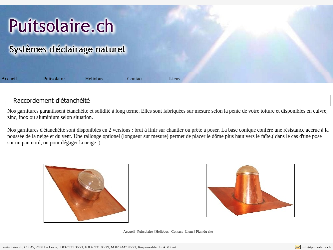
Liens (174, 78)
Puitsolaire (54, 78)
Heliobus (94, 78)
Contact (135, 78)
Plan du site (204, 231)
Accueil (9, 78)
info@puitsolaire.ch (316, 247)
